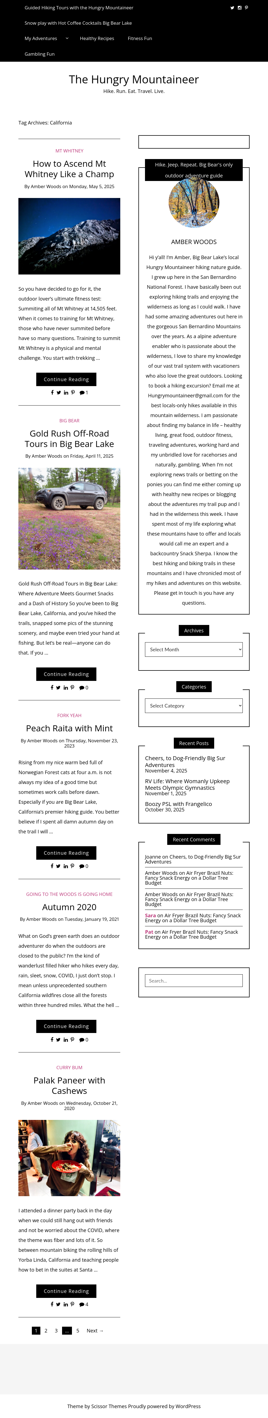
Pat (149, 932)
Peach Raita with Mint (69, 728)
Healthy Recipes (97, 38)
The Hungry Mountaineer (134, 79)
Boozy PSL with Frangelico (178, 803)
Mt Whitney (69, 151)
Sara (150, 915)
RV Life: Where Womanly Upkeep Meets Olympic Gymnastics (187, 784)
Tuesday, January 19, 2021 (92, 919)
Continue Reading (66, 379)
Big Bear (69, 420)
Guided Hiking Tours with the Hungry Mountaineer (79, 7)
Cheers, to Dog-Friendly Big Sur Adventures (185, 761)
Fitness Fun (140, 38)
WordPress (188, 1406)
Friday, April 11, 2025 (92, 456)
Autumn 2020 (69, 907)
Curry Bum (69, 1067)
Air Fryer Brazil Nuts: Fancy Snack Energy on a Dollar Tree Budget (189, 878)
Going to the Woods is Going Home (69, 894)
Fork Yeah (69, 715)
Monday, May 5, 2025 (92, 186)
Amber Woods (46, 186)
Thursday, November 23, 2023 (91, 743)
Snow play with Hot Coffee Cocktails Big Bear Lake (78, 23)
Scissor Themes (109, 1406)
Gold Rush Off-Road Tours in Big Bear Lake (69, 438)
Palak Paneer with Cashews (69, 1085)
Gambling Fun (40, 54)
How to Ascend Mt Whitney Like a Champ (69, 168)
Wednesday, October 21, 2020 (91, 1105)
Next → (95, 1330)
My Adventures (41, 38)
